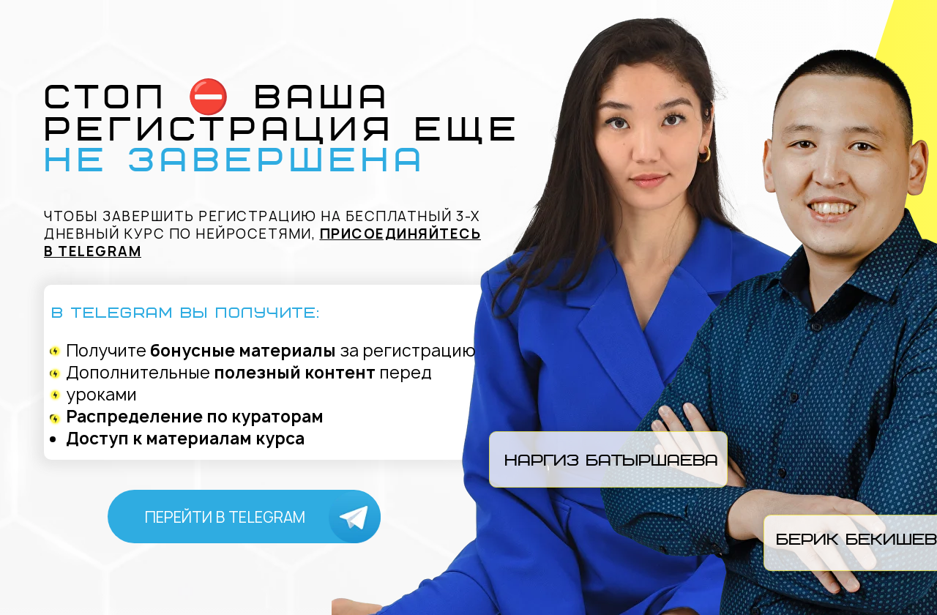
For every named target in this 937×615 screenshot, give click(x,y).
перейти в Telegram (225, 517)
